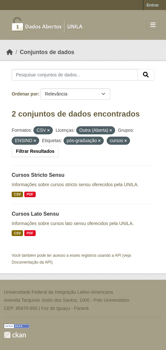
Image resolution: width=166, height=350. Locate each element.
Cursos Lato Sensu (35, 214)
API (118, 255)
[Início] (9, 52)
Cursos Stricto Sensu (38, 175)
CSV (17, 194)
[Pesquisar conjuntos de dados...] (75, 75)
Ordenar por (25, 93)
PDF (30, 194)
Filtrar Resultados (35, 151)
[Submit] (145, 75)
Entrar (153, 5)
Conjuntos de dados (47, 52)
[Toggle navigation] (153, 25)
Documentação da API (31, 262)
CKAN (15, 335)
